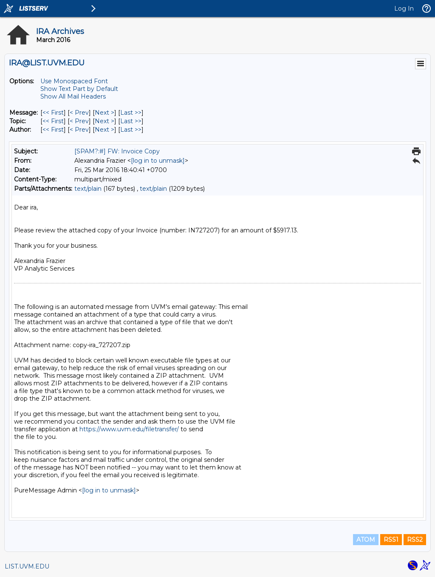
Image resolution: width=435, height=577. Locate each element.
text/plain (88, 188)
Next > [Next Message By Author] (104, 129)
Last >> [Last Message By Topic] (130, 121)
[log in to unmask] (158, 160)
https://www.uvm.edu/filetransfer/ (129, 429)
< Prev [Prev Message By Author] (79, 129)
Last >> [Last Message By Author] (130, 129)
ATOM (365, 539)
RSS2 (415, 539)
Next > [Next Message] (104, 112)
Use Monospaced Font (74, 81)
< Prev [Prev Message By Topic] (79, 121)
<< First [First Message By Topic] (53, 121)
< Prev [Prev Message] (79, 112)
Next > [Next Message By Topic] (104, 121)
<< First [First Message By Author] (53, 129)
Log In (404, 8)
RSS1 (391, 539)
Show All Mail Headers (73, 96)
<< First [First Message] (53, 112)
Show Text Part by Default (79, 89)
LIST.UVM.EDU (27, 566)
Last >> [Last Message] (130, 112)
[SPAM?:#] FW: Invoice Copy (117, 151)
